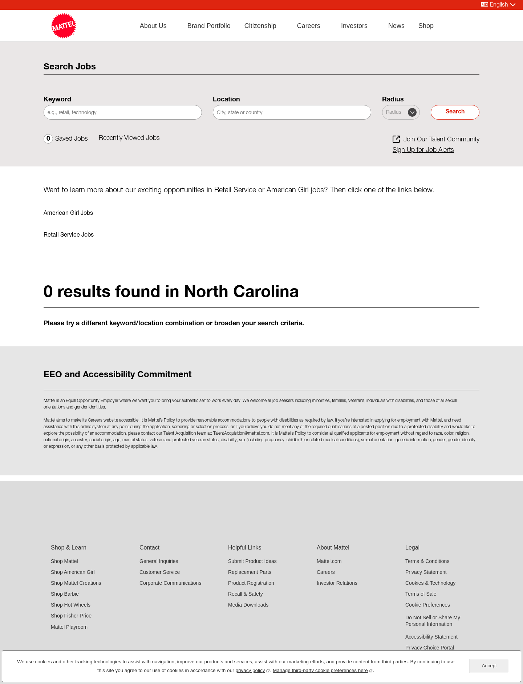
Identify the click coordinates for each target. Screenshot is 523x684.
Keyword (57, 100)
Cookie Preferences (427, 605)
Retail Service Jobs (69, 235)
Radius (393, 100)
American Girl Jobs (68, 214)
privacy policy (252, 669)
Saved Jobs (66, 139)
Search (455, 112)
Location (226, 100)
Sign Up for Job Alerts (423, 150)
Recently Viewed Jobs (129, 138)
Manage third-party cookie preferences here (323, 669)
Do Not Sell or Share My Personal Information (432, 621)
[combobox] (292, 112)
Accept (489, 665)
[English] (498, 5)
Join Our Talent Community (441, 140)
